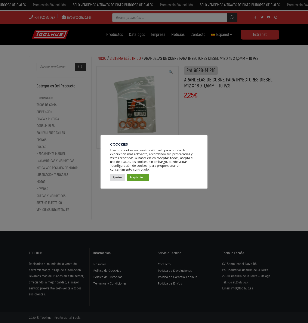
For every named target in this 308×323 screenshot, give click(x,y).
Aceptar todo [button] (138, 177)
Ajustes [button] (117, 177)
